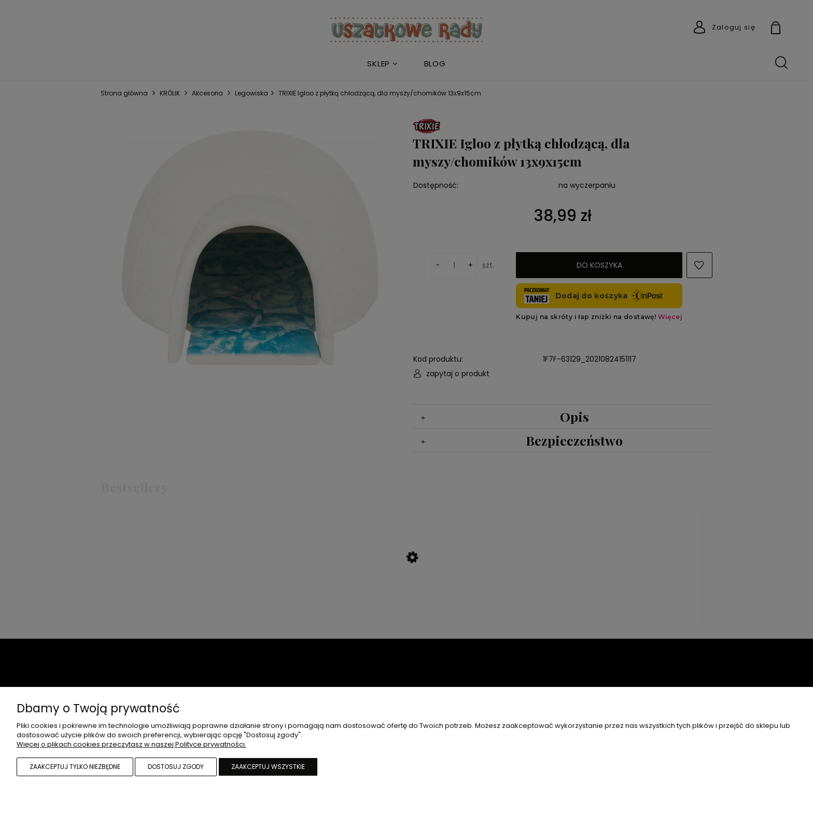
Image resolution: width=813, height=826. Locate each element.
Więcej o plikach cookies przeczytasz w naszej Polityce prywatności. (131, 744)
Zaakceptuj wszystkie (268, 766)
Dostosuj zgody (176, 766)
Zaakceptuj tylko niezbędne (75, 766)
